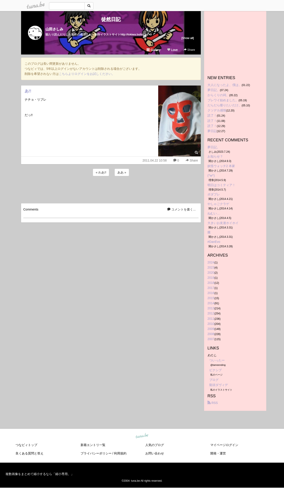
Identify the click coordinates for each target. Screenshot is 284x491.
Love (172, 50)
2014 (210, 303)
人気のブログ (154, 445)
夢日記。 (213, 90)
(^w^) (211, 175)
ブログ (214, 380)
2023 (210, 267)
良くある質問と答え (29, 453)
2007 (210, 339)
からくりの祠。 (218, 95)
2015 (210, 298)
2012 (210, 313)
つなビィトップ (26, 445)
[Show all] (187, 38)
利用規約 (120, 453)
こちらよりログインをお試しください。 (87, 74)
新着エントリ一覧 (93, 445)
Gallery (153, 50)
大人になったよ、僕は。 (224, 85)
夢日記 (212, 131)
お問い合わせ (154, 453)
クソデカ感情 (216, 110)
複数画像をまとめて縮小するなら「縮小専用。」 (40, 474)
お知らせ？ (215, 156)
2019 (210, 277)
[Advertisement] (111, 189)
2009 (210, 329)
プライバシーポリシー (96, 453)
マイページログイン (224, 445)
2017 (210, 288)
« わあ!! (101, 172)
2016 (210, 293)
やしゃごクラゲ (218, 204)
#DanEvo (213, 242)
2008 (210, 334)
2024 (210, 262)
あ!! (28, 91)
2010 (210, 323)
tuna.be (142, 436)
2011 (210, 318)
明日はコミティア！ (221, 185)
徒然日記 (111, 19)
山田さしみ (54, 29)
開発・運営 (218, 453)
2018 (210, 282)
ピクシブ (215, 370)
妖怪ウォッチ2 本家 (221, 166)
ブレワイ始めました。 (223, 100)
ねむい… (213, 213)
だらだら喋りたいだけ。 (224, 105)
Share (189, 49)
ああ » (121, 172)
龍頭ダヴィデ (218, 385)
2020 (210, 272)
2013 (210, 308)
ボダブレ (213, 194)
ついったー (217, 360)
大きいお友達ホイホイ (223, 223)
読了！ (212, 115)
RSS (212, 403)
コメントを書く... (181, 209)
